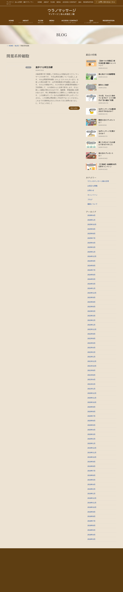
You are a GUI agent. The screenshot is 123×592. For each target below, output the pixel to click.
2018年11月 (91, 503)
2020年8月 (91, 411)
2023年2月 (91, 320)
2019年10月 (91, 457)
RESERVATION (88, 2)
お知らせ (90, 190)
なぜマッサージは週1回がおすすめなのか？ (107, 110)
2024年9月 (91, 261)
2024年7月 (91, 270)
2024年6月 (91, 275)
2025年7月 (91, 238)
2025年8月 (91, 233)
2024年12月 (91, 256)
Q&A (79, 2)
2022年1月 (91, 357)
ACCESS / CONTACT (69, 2)
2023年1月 (91, 325)
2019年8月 (91, 466)
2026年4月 (91, 215)
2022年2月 (91, 352)
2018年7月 (91, 521)
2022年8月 (91, 338)
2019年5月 (91, 480)
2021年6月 (91, 375)
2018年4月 (91, 535)
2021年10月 (91, 366)
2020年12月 (91, 393)
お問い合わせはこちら (105, 2)
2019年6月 (91, 475)
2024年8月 (91, 265)
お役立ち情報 (92, 186)
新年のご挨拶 (103, 85)
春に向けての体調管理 (106, 74)
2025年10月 (91, 224)
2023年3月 (91, 316)
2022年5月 (91, 343)
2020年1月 (91, 443)
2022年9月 (91, 334)
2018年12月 (91, 498)
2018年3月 (91, 539)
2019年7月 (91, 471)
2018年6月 (91, 525)
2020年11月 (91, 398)
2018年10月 (91, 507)
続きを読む (74, 108)
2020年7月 (91, 416)
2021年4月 (91, 379)
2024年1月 (91, 288)
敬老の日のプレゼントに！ (106, 121)
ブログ (89, 199)
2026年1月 (91, 220)
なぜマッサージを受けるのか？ (106, 132)
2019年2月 (91, 489)
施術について (92, 204)
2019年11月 (91, 452)
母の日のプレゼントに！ (105, 154)
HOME (40, 2)
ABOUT (46, 2)
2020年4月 (91, 430)
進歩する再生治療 (44, 67)
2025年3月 (91, 247)
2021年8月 (91, 370)
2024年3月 (91, 284)
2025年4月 (91, 243)
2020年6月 (91, 421)
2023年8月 (91, 302)
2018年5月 (91, 530)
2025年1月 (91, 252)
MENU (59, 2)
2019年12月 (91, 448)
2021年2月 (91, 384)
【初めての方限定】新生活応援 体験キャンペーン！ (107, 63)
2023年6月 (91, 307)
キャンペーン (92, 195)
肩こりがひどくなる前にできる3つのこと (106, 143)
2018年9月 (91, 512)
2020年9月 (91, 407)
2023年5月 (91, 311)
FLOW (53, 2)
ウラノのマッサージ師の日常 (98, 181)
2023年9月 (91, 297)
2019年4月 (91, 484)
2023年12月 (91, 293)
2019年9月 (91, 462)
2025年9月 (91, 229)
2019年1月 (91, 493)
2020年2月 (91, 439)
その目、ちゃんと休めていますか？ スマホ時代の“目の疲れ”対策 (107, 97)
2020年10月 (91, 402)
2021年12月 (91, 361)
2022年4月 (91, 348)
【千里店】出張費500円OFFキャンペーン (107, 165)
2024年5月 (91, 279)
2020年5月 (91, 425)
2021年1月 (91, 389)
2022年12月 (91, 329)
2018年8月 (91, 516)
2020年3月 (91, 434)
